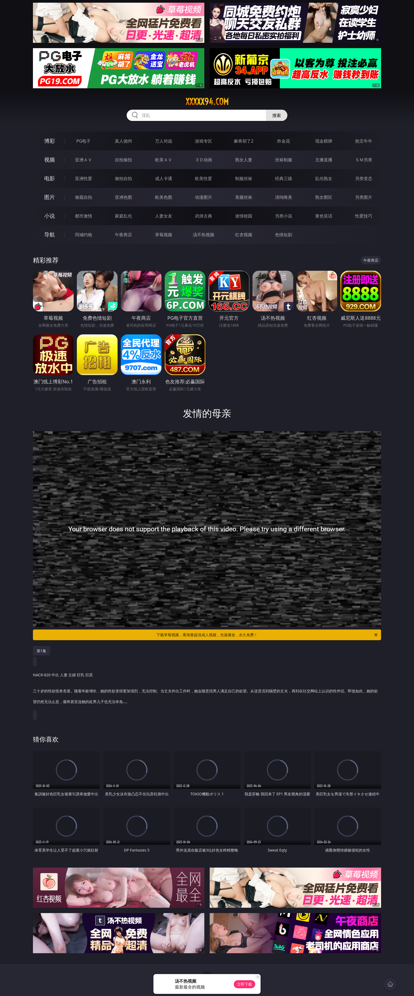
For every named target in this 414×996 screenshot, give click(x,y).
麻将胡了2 (243, 141)
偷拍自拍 (123, 178)
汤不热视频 (203, 235)
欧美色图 (163, 197)
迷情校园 (243, 216)
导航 (49, 234)
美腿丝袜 (243, 197)
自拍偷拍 (123, 160)
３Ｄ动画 (203, 160)
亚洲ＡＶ (83, 160)
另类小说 (283, 216)
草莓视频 (163, 235)
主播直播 (323, 160)
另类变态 (363, 178)
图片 (49, 197)
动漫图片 (203, 197)
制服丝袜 (243, 178)
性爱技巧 (363, 216)
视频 (49, 159)
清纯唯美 (283, 197)
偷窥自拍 (83, 197)
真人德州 (123, 141)
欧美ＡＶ (163, 160)
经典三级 (283, 178)
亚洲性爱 (83, 178)
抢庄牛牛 (363, 141)
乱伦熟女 (323, 178)
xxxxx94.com (207, 101)
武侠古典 (203, 216)
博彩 (49, 140)
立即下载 (244, 984)
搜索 (276, 115)
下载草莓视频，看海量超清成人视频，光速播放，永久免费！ (267, 635)
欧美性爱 (203, 178)
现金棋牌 (323, 141)
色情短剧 (283, 235)
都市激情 (83, 216)
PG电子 (83, 141)
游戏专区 (203, 141)
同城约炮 (83, 235)
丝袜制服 (283, 160)
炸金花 (283, 141)
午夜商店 (123, 235)
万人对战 (163, 141)
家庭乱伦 (123, 216)
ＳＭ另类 (363, 160)
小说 (49, 215)
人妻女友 (163, 216)
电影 (49, 178)
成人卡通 (163, 178)
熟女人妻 (243, 160)
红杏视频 (243, 235)
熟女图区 (323, 197)
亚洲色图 (123, 197)
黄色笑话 (323, 216)
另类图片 (363, 197)
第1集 (41, 650)
